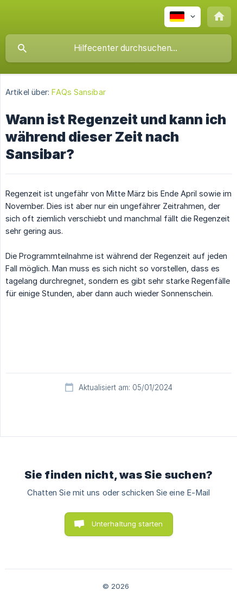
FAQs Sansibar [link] (78, 92)
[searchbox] (118, 48)
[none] (182, 17)
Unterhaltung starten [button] (127, 523)
